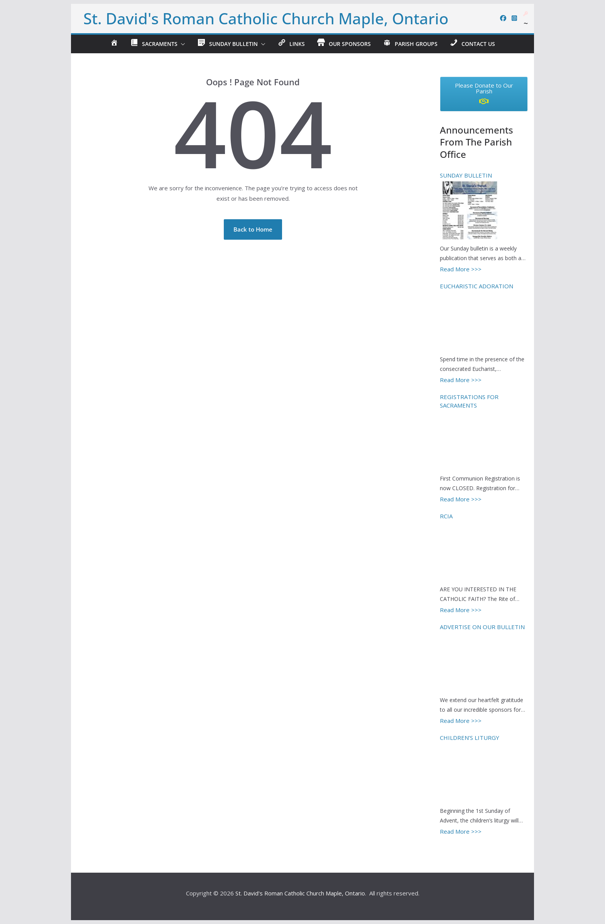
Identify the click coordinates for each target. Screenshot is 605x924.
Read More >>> (461, 269)
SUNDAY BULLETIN (466, 175)
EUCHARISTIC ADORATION (476, 286)
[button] (181, 44)
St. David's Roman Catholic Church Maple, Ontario (265, 18)
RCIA (446, 516)
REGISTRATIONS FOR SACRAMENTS (469, 401)
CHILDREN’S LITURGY (469, 737)
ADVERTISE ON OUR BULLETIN (482, 627)
